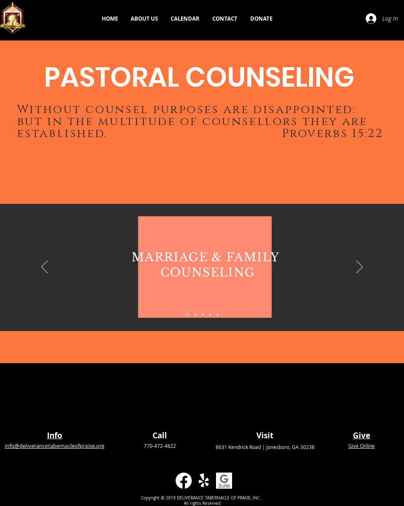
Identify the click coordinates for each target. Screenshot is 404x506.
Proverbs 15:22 (332, 133)
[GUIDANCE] (195, 314)
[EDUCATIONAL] (217, 314)
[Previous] (44, 267)
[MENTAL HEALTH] (203, 314)
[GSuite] (224, 481)
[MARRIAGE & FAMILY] (187, 315)
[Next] (359, 267)
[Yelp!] (204, 481)
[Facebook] (184, 481)
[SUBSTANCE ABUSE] (210, 314)
